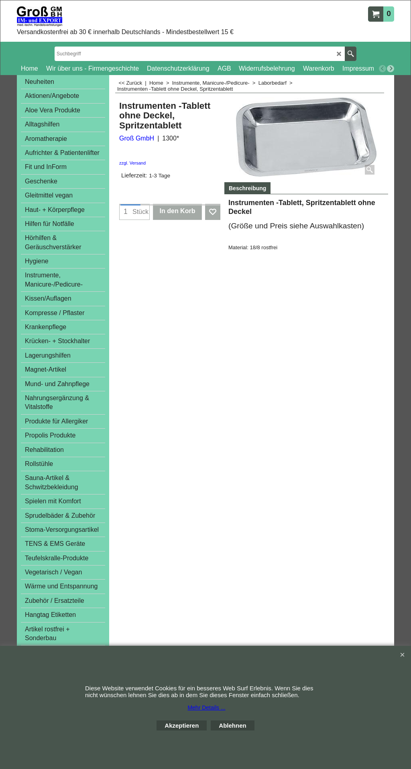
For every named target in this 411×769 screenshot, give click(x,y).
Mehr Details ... (206, 707)
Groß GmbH (136, 138)
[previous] (382, 68)
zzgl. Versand (132, 163)
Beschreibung (247, 188)
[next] (390, 68)
